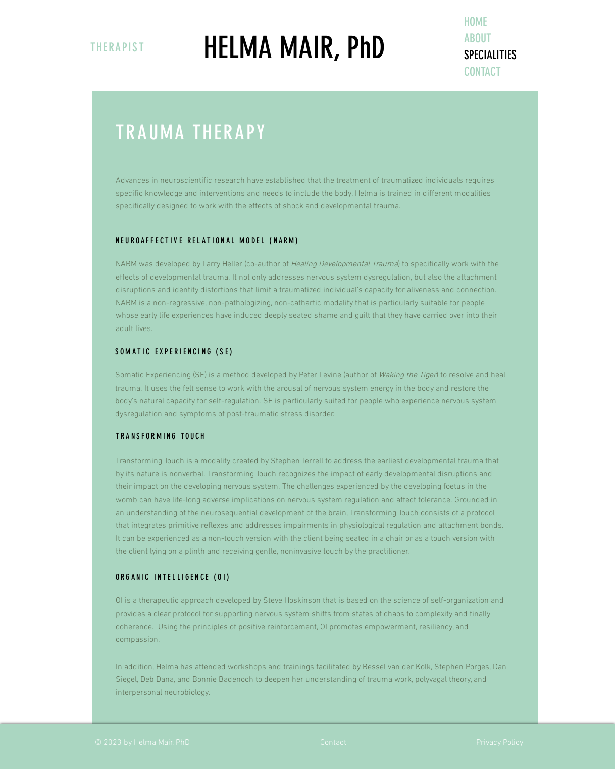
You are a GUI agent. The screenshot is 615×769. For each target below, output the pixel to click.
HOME (475, 22)
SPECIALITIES (490, 55)
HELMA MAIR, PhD (294, 48)
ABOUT (477, 38)
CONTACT (482, 72)
